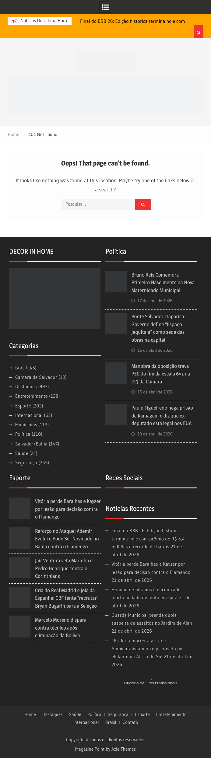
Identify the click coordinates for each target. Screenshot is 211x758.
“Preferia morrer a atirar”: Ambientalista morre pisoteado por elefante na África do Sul (147, 649)
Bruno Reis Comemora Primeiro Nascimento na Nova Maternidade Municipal (163, 282)
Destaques (26, 386)
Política (22, 434)
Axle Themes (123, 749)
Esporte (23, 406)
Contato (130, 722)
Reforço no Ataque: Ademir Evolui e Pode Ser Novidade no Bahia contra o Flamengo (67, 539)
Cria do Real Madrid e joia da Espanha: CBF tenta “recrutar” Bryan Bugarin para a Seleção (67, 598)
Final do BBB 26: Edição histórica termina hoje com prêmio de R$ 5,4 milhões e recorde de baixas (148, 539)
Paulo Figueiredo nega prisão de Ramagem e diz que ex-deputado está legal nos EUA (162, 415)
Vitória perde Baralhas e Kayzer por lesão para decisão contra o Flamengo (68, 509)
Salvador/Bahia (31, 444)
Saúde (21, 453)
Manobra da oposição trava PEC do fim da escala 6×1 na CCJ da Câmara (160, 374)
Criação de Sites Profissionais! (151, 683)
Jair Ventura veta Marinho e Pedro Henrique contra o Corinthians (64, 568)
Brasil (21, 368)
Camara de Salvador (36, 377)
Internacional (29, 415)
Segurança (26, 463)
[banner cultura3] (105, 94)
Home (30, 714)
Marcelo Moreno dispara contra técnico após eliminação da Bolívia (60, 627)
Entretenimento (31, 396)
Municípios (26, 425)
